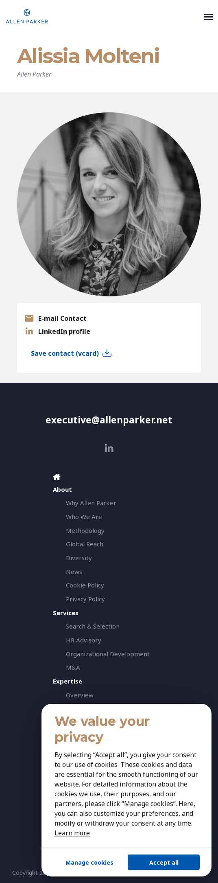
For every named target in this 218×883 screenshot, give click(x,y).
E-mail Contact (62, 318)
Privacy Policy (85, 598)
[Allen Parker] (103, 16)
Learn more (72, 832)
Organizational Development (108, 653)
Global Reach (84, 543)
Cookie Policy (85, 585)
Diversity (79, 557)
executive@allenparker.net (109, 419)
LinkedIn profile (64, 331)
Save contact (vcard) (65, 353)
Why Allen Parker (91, 502)
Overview (80, 694)
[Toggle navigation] (208, 16)
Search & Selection (93, 626)
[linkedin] (109, 447)
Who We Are (84, 516)
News (74, 571)
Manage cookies (89, 862)
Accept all (164, 862)
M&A (73, 667)
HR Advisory (83, 639)
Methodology (85, 530)
